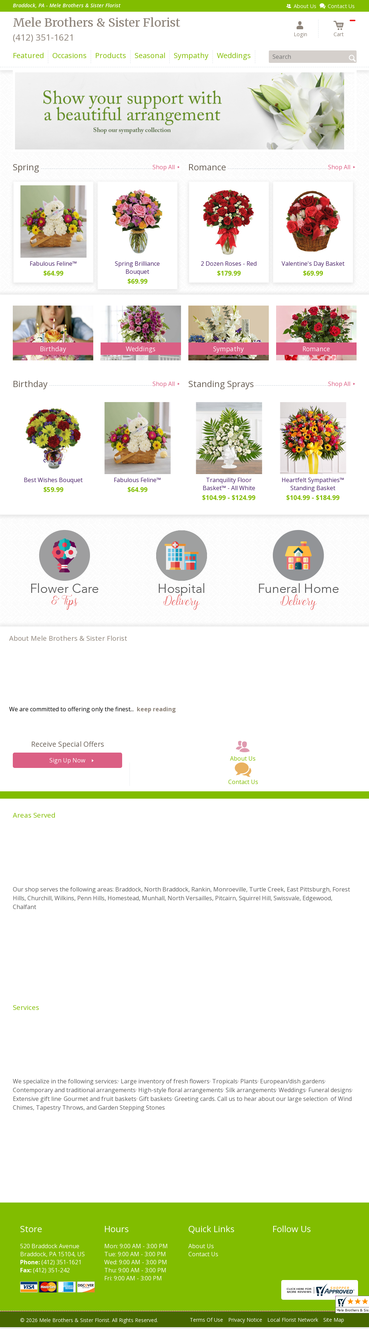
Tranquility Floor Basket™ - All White (228, 486)
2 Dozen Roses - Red (228, 264)
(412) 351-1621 (43, 37)
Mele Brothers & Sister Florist (96, 22)
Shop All (167, 167)
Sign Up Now (67, 762)
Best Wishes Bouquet (52, 482)
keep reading (156, 711)
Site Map (333, 1321)
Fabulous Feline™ (52, 264)
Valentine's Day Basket (312, 264)
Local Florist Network (292, 1321)
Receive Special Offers (67, 746)
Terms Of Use (206, 1321)
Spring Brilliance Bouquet (136, 268)
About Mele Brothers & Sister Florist (68, 639)
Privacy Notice (245, 1321)
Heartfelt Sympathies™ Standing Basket (312, 486)
